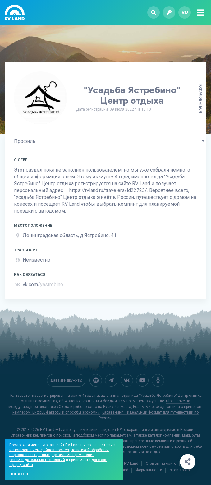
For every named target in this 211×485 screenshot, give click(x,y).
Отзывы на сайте (161, 463)
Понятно (18, 474)
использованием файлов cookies (39, 450)
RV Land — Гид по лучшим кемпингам (73, 430)
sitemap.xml (180, 470)
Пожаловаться (200, 98)
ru (184, 12)
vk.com (43, 284)
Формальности (149, 470)
